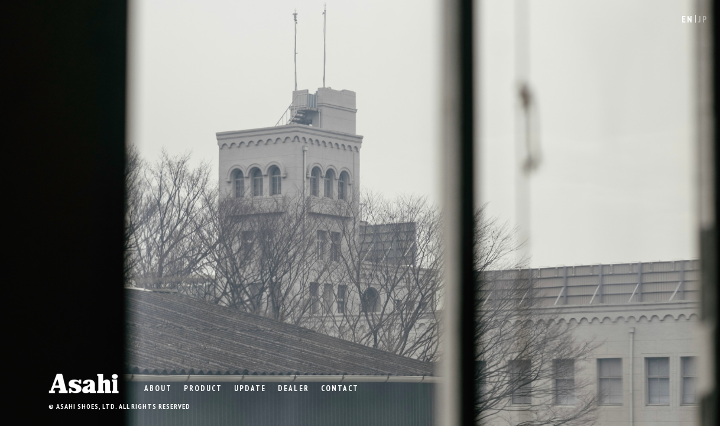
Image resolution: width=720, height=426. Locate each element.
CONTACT (340, 387)
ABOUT (158, 387)
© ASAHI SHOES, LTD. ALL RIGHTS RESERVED (119, 406)
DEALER (293, 387)
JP (703, 19)
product (203, 387)
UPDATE (250, 387)
